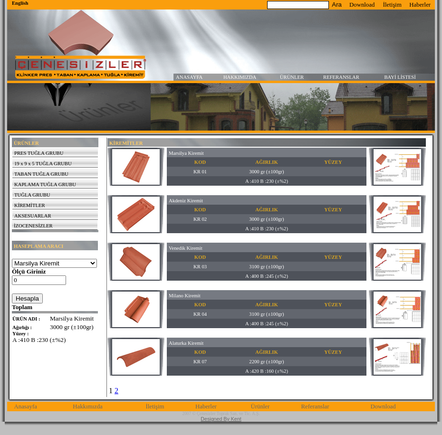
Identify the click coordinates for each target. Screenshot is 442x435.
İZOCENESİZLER (33, 225)
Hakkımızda (88, 406)
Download (362, 4)
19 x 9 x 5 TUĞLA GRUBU (43, 163)
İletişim (392, 4)
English (20, 3)
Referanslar (315, 406)
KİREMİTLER (29, 205)
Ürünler (259, 406)
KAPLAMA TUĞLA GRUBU (45, 184)
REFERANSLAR (341, 77)
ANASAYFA (189, 77)
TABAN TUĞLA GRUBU (41, 174)
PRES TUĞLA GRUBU (38, 153)
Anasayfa (25, 406)
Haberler (420, 4)
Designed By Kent (221, 419)
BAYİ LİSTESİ (400, 77)
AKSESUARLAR (32, 215)
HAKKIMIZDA (239, 77)
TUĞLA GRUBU (32, 195)
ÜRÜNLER (292, 77)
